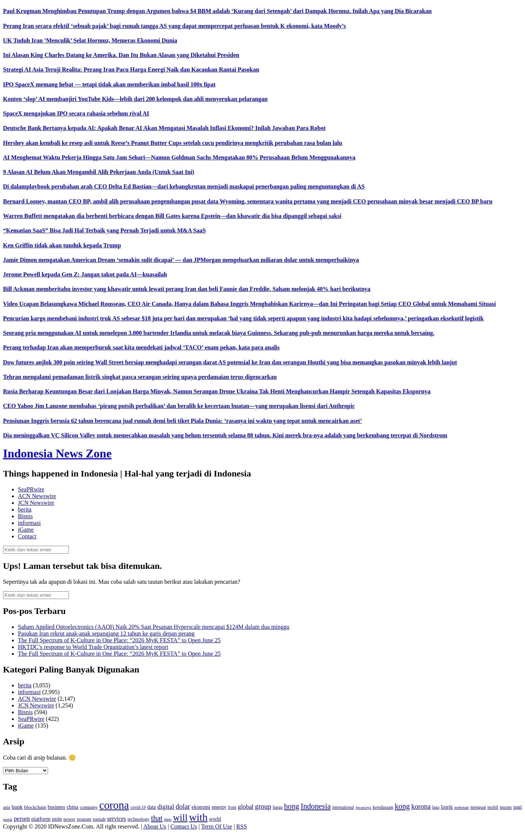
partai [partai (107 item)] (7, 819)
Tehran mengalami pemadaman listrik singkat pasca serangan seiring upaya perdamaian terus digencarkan (140, 377)
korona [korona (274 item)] (421, 806)
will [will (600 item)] (180, 818)
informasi (29, 523)
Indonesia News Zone (57, 453)
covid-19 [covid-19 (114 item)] (138, 807)
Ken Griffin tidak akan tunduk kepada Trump (62, 245)
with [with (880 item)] (198, 817)
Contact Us (184, 826)
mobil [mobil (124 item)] (492, 807)
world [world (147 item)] (215, 819)
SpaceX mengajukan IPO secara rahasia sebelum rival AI (76, 113)
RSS (241, 826)
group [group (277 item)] (263, 806)
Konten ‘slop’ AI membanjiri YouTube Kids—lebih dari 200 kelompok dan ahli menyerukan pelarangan (135, 99)
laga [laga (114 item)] (435, 807)
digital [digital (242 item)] (165, 806)
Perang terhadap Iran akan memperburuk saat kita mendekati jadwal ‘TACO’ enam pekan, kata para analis (141, 347)
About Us (154, 826)
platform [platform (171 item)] (41, 819)
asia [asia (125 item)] (6, 807)
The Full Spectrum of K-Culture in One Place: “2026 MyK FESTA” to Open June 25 (119, 640)
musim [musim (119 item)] (506, 807)
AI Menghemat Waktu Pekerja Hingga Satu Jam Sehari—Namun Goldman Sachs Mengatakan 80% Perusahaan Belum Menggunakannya (179, 157)
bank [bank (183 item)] (17, 807)
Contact (27, 536)
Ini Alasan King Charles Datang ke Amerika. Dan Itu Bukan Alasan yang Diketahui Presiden (121, 55)
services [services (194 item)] (116, 818)
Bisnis (25, 516)
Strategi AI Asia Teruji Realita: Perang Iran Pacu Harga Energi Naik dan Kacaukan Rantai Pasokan (131, 69)
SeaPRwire (31, 489)
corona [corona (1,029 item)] (114, 805)
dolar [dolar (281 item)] (183, 806)
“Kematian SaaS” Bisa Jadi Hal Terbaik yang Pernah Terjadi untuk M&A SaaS (104, 230)
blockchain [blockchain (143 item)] (35, 807)
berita (24, 509)
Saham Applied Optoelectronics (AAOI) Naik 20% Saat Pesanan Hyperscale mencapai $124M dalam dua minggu (153, 627)
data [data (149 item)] (151, 807)
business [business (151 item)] (56, 807)
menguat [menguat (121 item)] (478, 807)
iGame (26, 529)
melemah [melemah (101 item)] (461, 807)
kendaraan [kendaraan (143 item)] (383, 807)
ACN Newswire (37, 496)
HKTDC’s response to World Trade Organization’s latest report (93, 647)
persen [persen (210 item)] (22, 818)
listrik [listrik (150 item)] (447, 807)
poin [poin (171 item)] (57, 819)
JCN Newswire (36, 503)
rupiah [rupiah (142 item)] (99, 819)
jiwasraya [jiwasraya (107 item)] (363, 807)
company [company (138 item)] (89, 807)
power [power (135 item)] (69, 819)
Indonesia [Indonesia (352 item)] (315, 806)
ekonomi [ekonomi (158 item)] (201, 807)
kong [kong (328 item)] (402, 806)
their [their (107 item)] (168, 819)
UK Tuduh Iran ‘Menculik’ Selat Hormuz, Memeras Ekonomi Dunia (90, 40)
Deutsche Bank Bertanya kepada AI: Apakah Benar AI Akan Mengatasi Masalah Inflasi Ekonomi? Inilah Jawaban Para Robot (164, 128)
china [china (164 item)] (73, 807)
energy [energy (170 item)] (218, 807)
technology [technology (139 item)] (139, 819)
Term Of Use (216, 826)
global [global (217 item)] (246, 806)
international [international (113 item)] (343, 807)
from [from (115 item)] (232, 807)
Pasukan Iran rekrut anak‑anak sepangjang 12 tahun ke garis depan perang (106, 633)
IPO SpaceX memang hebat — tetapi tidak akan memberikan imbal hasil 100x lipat (109, 84)
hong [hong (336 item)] (291, 806)
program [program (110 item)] (84, 819)
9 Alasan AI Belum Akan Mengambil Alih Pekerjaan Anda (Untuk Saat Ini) (98, 172)
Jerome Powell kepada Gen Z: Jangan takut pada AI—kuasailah (85, 274)
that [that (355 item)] (156, 818)
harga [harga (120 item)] (277, 807)
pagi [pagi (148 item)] (517, 807)
